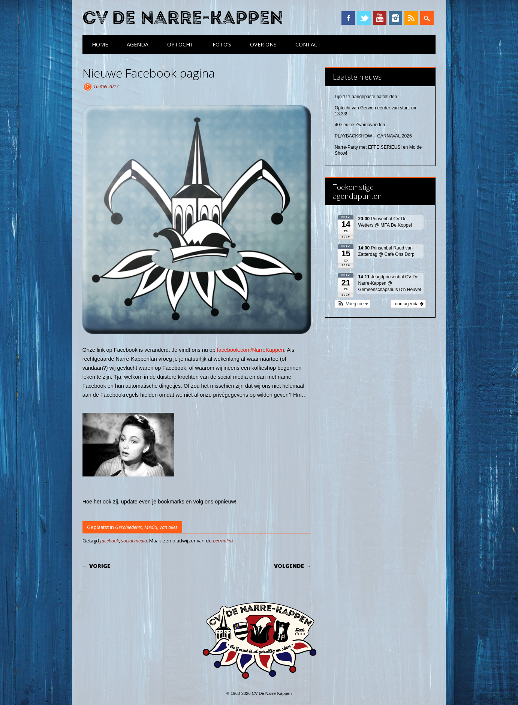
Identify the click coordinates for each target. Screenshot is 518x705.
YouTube (379, 18)
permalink (223, 540)
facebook (109, 540)
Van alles (168, 527)
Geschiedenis (128, 527)
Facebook (348, 18)
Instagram (395, 18)
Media (150, 527)
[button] (352, 304)
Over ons (263, 44)
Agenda (137, 44)
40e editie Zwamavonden (360, 124)
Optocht (180, 44)
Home (100, 44)
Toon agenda (408, 303)
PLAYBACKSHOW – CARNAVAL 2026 (373, 136)
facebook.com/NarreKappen (250, 350)
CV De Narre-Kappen (182, 18)
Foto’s (222, 44)
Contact (308, 44)
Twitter (364, 18)
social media (134, 540)
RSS (411, 18)
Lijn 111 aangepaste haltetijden (366, 96)
